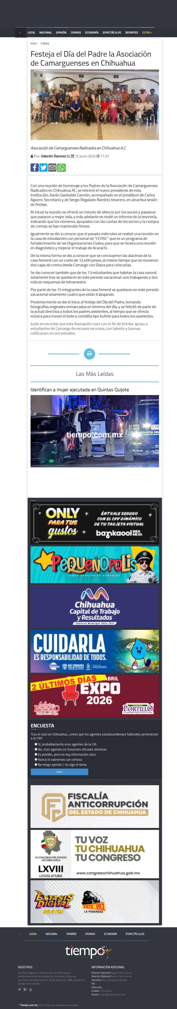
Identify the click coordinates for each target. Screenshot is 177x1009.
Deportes (131, 32)
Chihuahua (101, 991)
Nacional (45, 32)
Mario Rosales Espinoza (109, 980)
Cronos (76, 32)
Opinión (61, 32)
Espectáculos (112, 32)
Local (31, 32)
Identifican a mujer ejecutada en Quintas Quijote (80, 389)
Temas (21, 42)
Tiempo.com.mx (29, 1005)
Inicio (33, 43)
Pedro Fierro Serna (111, 976)
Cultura (45, 43)
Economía (91, 32)
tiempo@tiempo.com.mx (108, 994)
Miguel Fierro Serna (111, 973)
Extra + (147, 32)
